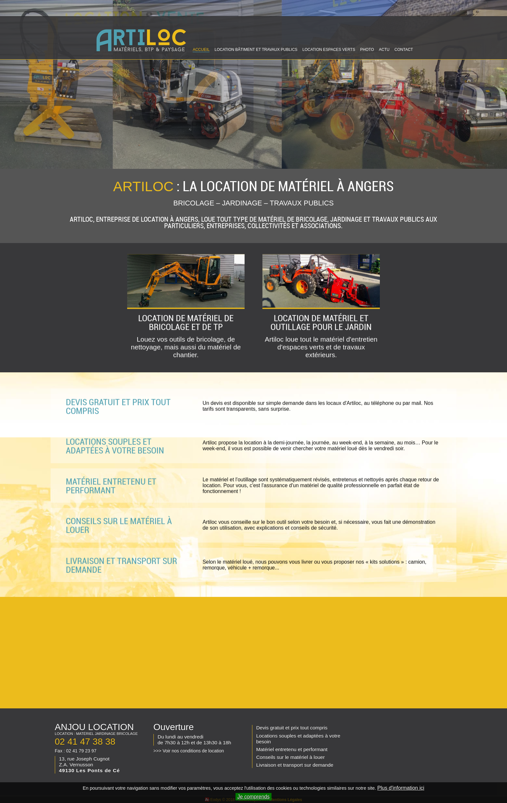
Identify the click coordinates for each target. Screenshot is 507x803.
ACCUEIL (201, 49)
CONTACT (403, 49)
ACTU (384, 49)
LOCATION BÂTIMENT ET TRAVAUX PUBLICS (255, 49)
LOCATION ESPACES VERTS (328, 49)
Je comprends (253, 796)
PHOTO (367, 49)
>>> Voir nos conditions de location (188, 750)
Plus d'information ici (400, 788)
